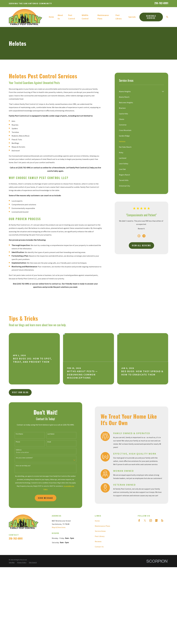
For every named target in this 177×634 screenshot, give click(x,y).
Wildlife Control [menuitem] (85, 17)
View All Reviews (141, 245)
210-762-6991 (161, 3)
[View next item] (144, 235)
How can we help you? (20, 466)
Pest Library (100, 536)
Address (16, 450)
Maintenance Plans (102, 526)
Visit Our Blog (20, 392)
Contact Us (99, 547)
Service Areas (100, 531)
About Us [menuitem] (60, 17)
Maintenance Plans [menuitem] (103, 17)
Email (46, 442)
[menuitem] (140, 91)
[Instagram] (150, 520)
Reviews (98, 541)
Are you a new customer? (21, 458)
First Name (16, 434)
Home (97, 521)
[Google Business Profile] (156, 520)
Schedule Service (151, 16)
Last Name (48, 434)
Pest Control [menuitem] (71, 17)
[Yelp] (162, 520)
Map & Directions (58, 527)
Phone (15, 442)
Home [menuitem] (51, 17)
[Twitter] (145, 520)
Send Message (43, 498)
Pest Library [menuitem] (119, 17)
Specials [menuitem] (132, 17)
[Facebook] (139, 520)
